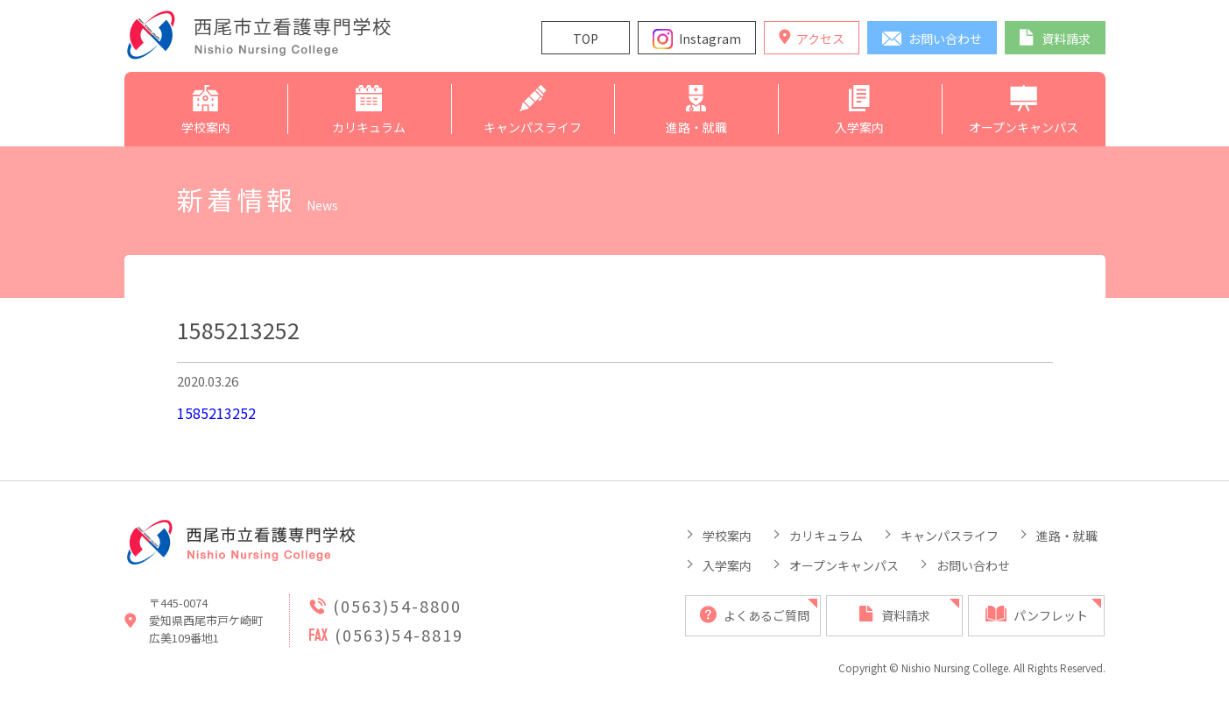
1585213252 (216, 412)
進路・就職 (1067, 535)
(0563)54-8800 (398, 605)
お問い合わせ (973, 565)
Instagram (710, 38)
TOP (585, 38)
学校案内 (727, 535)
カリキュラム (826, 535)
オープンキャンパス (844, 565)
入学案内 (727, 565)
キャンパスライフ (950, 535)
